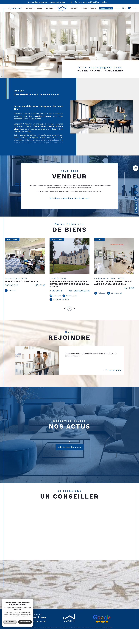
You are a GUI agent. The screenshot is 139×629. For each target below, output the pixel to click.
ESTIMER (49, 8)
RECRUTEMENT (106, 8)
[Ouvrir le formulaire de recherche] (15, 8)
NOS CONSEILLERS (88, 8)
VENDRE (74, 8)
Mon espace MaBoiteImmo (88, 624)
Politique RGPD (104, 624)
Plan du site (68, 624)
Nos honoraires (60, 624)
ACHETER (29, 8)
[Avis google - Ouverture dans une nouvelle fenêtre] (102, 616)
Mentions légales (76, 624)
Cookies (110, 624)
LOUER (39, 8)
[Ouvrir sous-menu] (34, 8)
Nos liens (97, 624)
